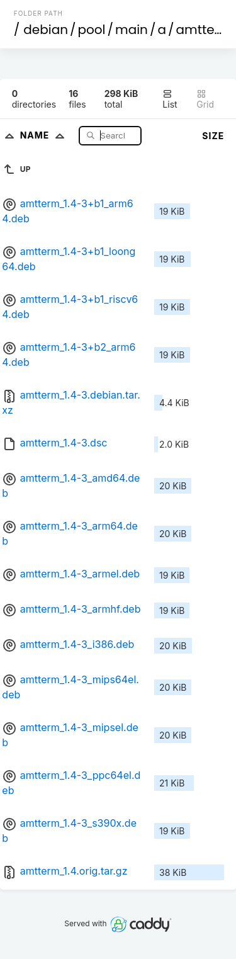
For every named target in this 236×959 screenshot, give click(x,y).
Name (45, 135)
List (169, 99)
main (131, 29)
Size (213, 135)
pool (92, 29)
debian (45, 29)
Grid (205, 99)
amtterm (204, 29)
